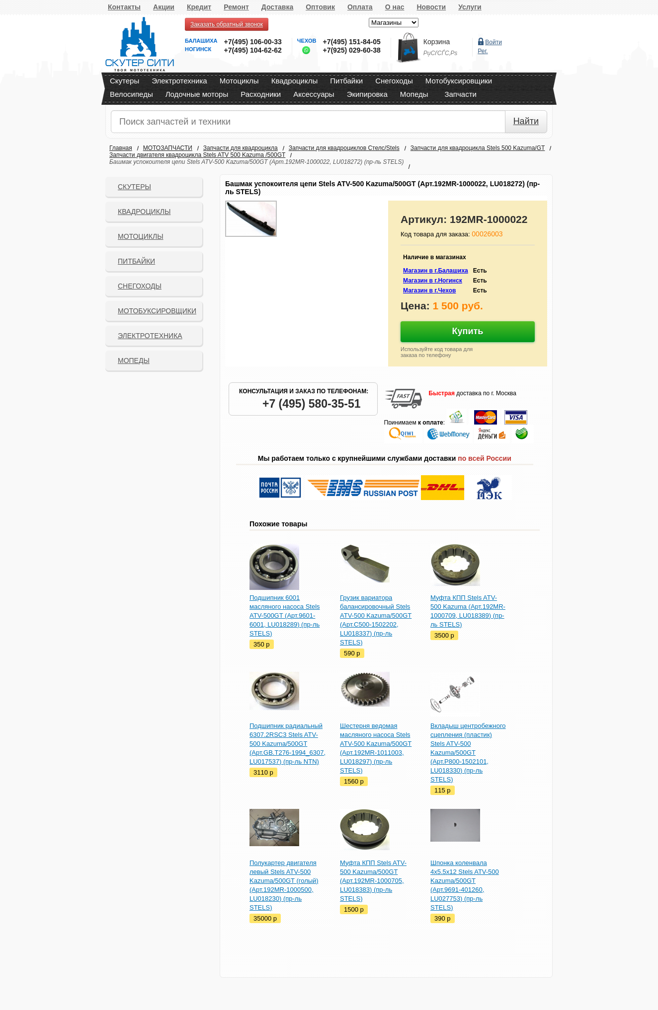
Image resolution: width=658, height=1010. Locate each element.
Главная (120, 147)
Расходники (261, 94)
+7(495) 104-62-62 (252, 50)
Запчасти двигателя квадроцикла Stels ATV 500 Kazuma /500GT (197, 154)
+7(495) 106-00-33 (252, 42)
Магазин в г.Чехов (429, 290)
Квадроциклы (294, 80)
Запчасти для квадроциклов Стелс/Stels (344, 147)
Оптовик (320, 7)
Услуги (470, 7)
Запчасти (460, 94)
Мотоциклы (239, 80)
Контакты (124, 7)
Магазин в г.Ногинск (432, 280)
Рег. (483, 51)
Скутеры (124, 80)
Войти (493, 42)
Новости (431, 7)
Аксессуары (313, 94)
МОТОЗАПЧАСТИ (167, 147)
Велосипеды (131, 94)
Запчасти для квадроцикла (240, 147)
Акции (163, 7)
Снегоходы (394, 80)
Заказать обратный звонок (226, 24)
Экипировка (367, 94)
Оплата (360, 7)
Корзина (436, 42)
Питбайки (346, 80)
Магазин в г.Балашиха (435, 270)
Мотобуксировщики (458, 80)
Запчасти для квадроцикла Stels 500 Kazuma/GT (478, 147)
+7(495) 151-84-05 (351, 42)
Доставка (277, 7)
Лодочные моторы (197, 94)
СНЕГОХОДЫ (140, 286)
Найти (526, 121)
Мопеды (414, 94)
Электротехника (179, 80)
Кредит (199, 7)
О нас (395, 7)
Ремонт (236, 7)
